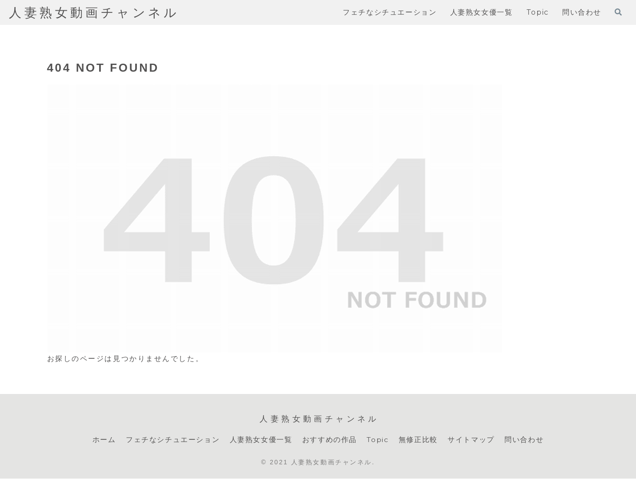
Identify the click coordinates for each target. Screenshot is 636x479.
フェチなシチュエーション (172, 439)
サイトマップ (471, 439)
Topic (377, 439)
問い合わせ (524, 439)
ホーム (104, 439)
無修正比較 (418, 439)
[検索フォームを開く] (618, 12)
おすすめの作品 (329, 439)
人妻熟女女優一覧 (260, 439)
